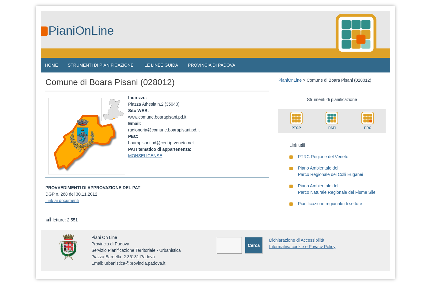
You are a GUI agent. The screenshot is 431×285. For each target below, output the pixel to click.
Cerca (254, 245)
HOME (51, 65)
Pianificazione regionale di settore (330, 203)
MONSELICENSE (145, 155)
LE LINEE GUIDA (161, 65)
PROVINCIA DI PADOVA (211, 65)
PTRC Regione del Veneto (323, 156)
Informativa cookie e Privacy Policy (302, 246)
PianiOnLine (81, 30)
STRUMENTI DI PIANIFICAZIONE (101, 65)
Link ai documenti (62, 200)
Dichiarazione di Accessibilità (296, 240)
